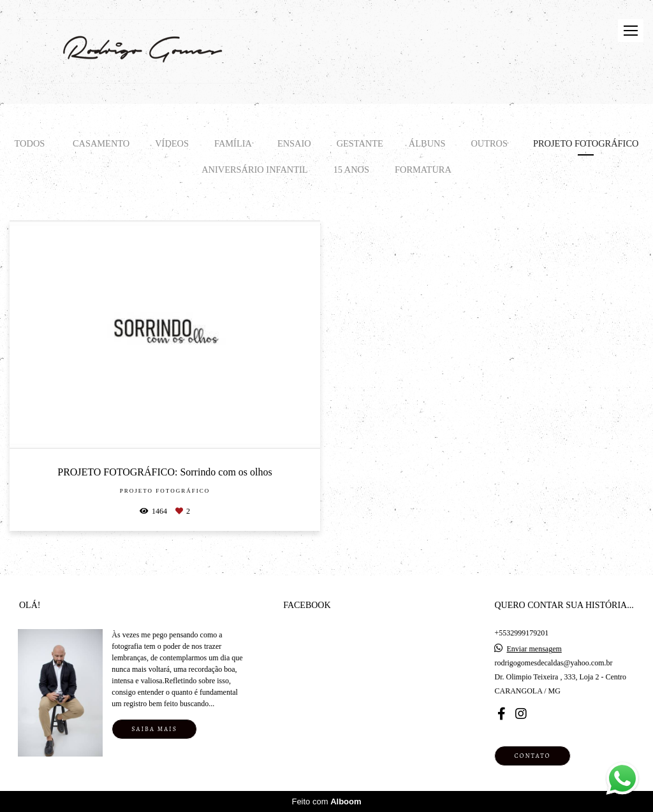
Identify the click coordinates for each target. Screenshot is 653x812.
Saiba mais (154, 729)
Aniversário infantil (254, 169)
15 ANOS (351, 169)
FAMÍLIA (233, 143)
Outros (489, 143)
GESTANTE (360, 143)
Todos (30, 143)
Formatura (423, 169)
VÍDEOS (172, 143)
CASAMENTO (101, 143)
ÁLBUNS (427, 143)
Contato (532, 755)
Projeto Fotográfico (585, 143)
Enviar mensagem (533, 649)
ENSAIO (294, 143)
